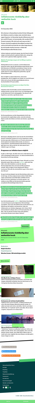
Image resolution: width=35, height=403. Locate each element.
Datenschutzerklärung (8, 374)
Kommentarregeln (7, 380)
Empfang (5, 369)
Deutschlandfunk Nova (8, 365)
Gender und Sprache (8, 382)
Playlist (26, 401)
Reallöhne (16, 201)
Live (9, 401)
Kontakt (5, 367)
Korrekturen (6, 378)
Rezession (21, 162)
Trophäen (5, 371)
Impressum (5, 376)
